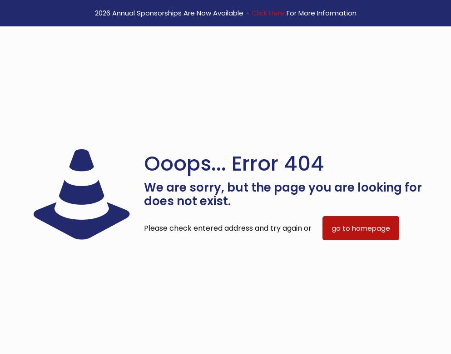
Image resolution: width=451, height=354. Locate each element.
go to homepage (361, 228)
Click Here (268, 13)
